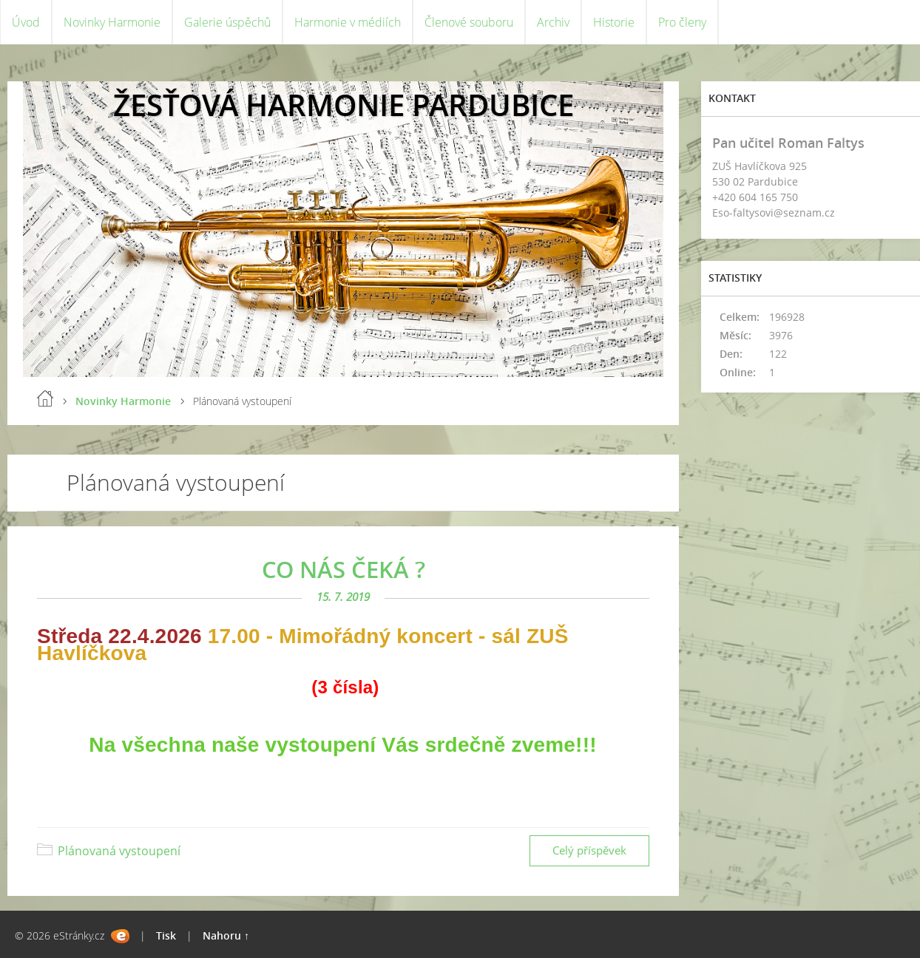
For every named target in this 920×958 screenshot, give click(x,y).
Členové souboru (469, 22)
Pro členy (682, 22)
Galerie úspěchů (227, 22)
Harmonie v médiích (347, 22)
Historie (614, 22)
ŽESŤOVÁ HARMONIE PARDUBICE (343, 104)
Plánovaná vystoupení (119, 851)
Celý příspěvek (589, 850)
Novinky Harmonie (112, 22)
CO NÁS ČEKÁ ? (343, 569)
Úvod (26, 22)
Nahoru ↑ (226, 935)
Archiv (553, 22)
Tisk (166, 935)
